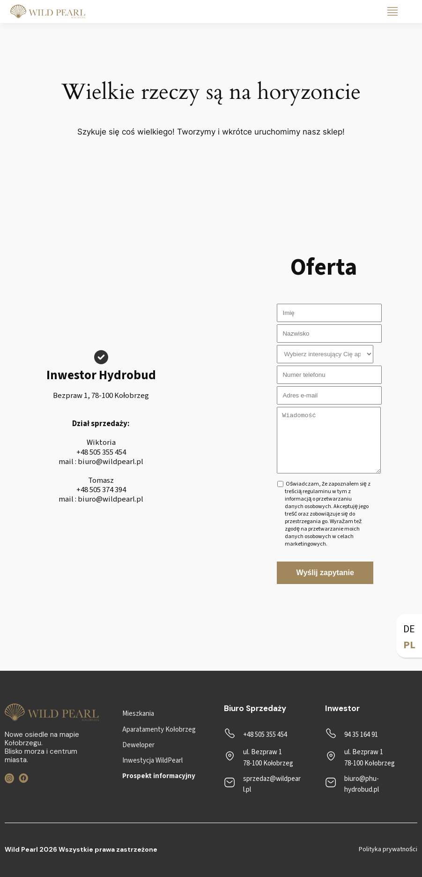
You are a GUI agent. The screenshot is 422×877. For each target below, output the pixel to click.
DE (409, 629)
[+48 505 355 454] (255, 734)
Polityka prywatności (388, 849)
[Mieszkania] (138, 713)
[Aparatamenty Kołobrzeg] (158, 729)
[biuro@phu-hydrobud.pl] (364, 784)
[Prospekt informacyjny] (158, 776)
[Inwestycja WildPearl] (152, 760)
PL (409, 644)
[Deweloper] (138, 745)
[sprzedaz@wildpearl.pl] (263, 784)
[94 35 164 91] (351, 734)
